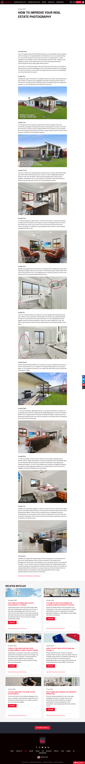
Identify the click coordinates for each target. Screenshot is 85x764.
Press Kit (56, 751)
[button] (71, 2)
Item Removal (37, 576)
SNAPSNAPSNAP (60, 2)
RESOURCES (49, 751)
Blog (25, 751)
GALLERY (31, 751)
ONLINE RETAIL (51, 2)
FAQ (43, 751)
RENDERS (44, 2)
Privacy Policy (25, 762)
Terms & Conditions (58, 762)
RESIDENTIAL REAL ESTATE (20, 2)
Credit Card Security (48, 762)
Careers (68, 751)
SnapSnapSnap (42, 753)
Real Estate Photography (25, 576)
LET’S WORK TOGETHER (42, 727)
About (12, 751)
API (73, 751)
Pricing (37, 751)
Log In (62, 751)
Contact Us (19, 751)
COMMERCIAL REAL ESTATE (34, 2)
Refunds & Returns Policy (35, 762)
